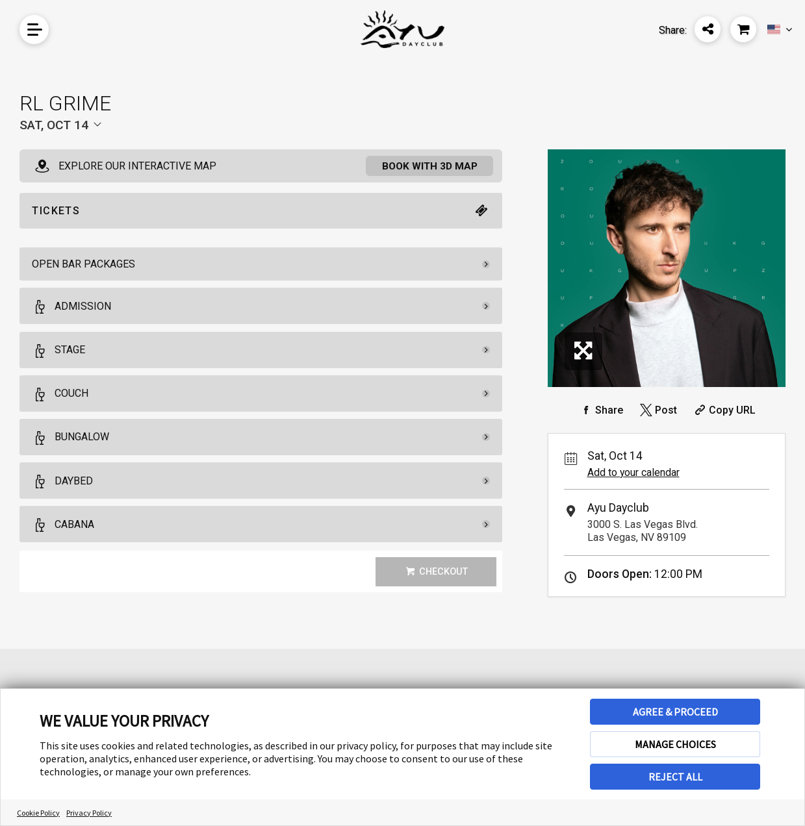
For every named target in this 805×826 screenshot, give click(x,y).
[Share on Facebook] (600, 410)
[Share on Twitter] (657, 410)
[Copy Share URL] (723, 410)
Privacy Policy (89, 813)
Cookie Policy (38, 813)
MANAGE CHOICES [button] (675, 744)
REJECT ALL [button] (675, 776)
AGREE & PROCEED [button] (675, 711)
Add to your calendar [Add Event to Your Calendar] (633, 472)
